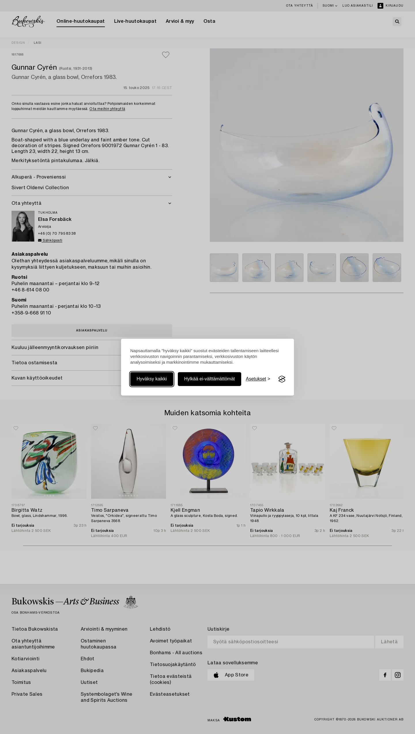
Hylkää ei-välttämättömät (209, 379)
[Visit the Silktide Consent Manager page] (282, 379)
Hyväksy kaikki (152, 379)
